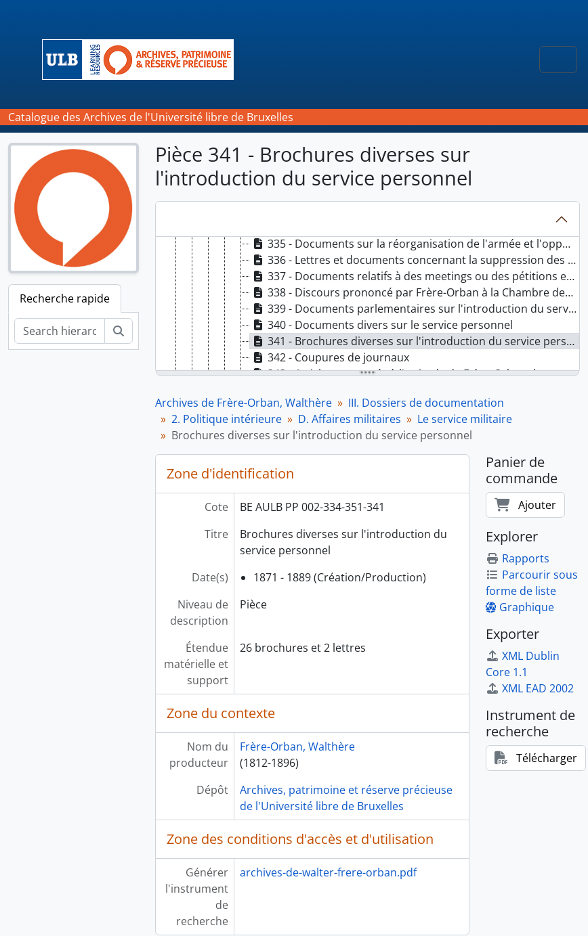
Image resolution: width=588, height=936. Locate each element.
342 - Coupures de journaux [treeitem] (329, 357)
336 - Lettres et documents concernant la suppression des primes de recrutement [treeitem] (414, 260)
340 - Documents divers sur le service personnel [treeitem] (381, 325)
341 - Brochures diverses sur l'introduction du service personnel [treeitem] (414, 341)
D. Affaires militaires (349, 418)
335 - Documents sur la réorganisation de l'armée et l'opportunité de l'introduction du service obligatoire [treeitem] (414, 244)
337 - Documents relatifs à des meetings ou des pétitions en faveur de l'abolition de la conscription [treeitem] (414, 276)
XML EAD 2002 (530, 688)
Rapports (517, 558)
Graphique (520, 607)
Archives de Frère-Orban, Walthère (243, 402)
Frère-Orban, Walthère (297, 746)
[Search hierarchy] (59, 331)
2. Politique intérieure (226, 418)
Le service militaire (464, 418)
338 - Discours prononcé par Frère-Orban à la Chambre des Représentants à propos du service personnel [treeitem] (414, 292)
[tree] (367, 304)
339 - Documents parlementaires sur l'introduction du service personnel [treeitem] (414, 308)
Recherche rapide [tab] (65, 298)
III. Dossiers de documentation (426, 402)
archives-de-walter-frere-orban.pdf (328, 872)
